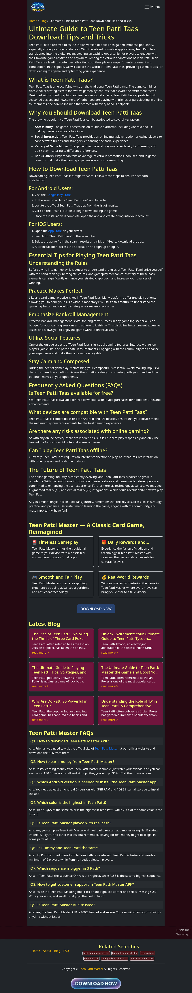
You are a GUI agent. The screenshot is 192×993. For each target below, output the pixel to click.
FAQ (66, 951)
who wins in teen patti (142, 958)
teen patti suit (91, 958)
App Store (55, 231)
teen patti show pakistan (125, 953)
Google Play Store (58, 195)
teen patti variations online (115, 958)
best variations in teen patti (96, 953)
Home (33, 21)
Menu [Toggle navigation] (152, 7)
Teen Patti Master (107, 748)
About (47, 951)
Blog (43, 21)
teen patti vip (147, 953)
